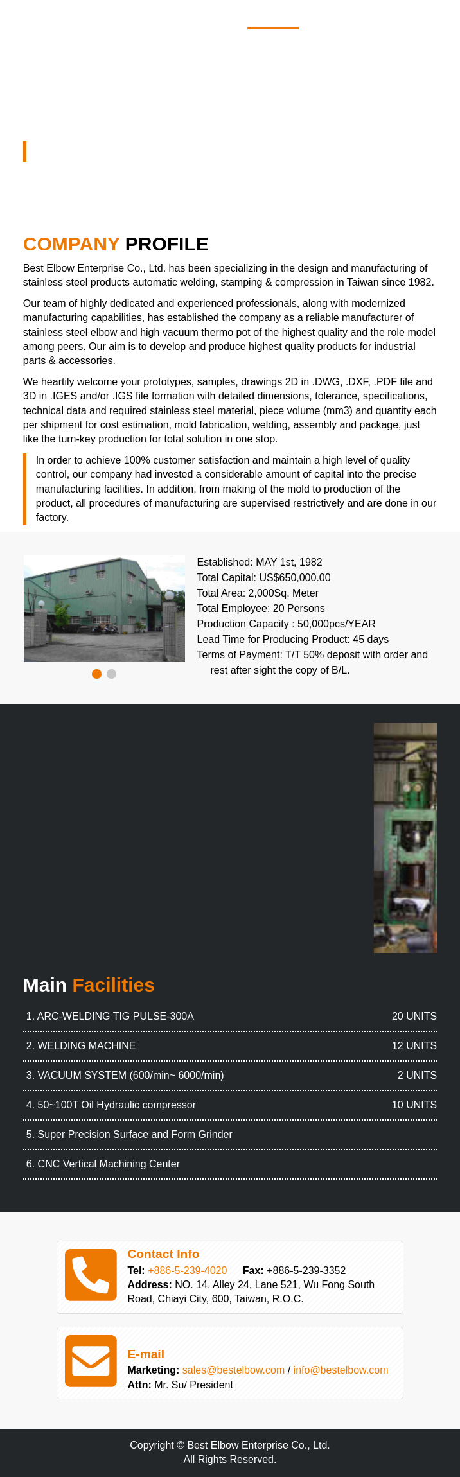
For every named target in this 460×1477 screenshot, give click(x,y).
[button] (97, 674)
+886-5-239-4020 (187, 1270)
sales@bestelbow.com (233, 1370)
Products (337, 16)
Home (273, 16)
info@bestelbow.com (341, 1370)
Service (407, 16)
